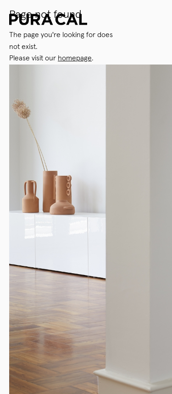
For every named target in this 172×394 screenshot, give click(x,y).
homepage (75, 58)
